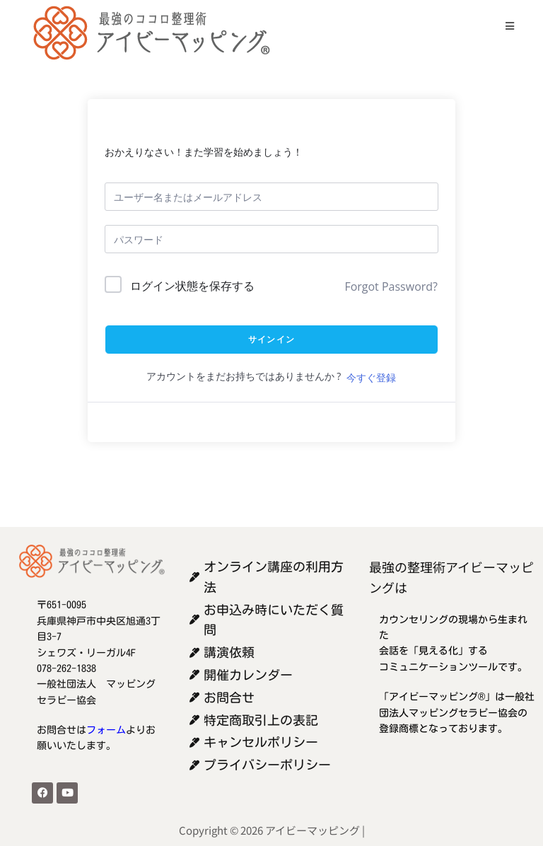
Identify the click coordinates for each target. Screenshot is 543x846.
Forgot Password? (391, 286)
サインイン (271, 339)
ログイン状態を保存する (192, 286)
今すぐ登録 (371, 377)
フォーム (106, 730)
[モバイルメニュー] (504, 26)
